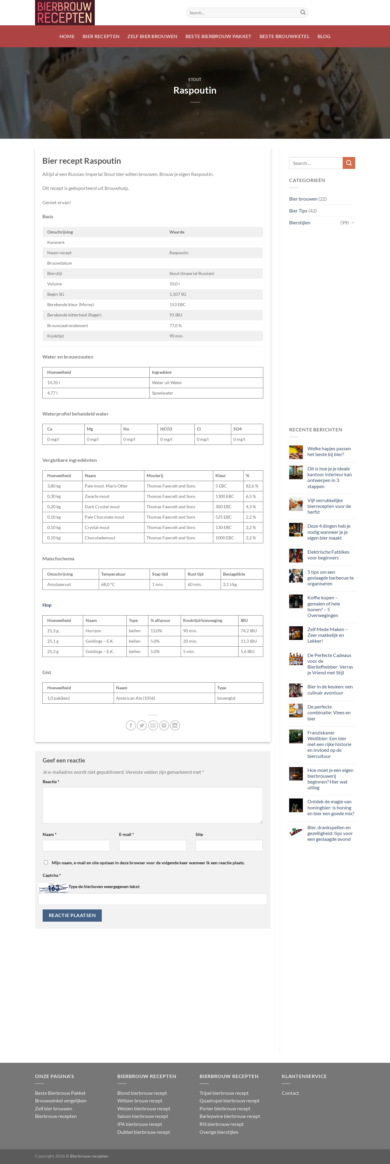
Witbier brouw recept (139, 1100)
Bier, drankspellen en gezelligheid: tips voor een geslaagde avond (330, 833)
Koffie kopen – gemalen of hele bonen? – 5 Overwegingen (323, 606)
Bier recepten (101, 36)
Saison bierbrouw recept (142, 1116)
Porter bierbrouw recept (225, 1108)
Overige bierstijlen (219, 1132)
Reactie (51, 781)
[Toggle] (352, 222)
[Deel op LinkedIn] (175, 725)
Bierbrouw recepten (56, 1116)
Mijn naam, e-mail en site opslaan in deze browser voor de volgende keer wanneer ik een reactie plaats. (148, 862)
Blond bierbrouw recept (142, 1093)
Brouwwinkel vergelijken (61, 1100)
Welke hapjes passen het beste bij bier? (329, 451)
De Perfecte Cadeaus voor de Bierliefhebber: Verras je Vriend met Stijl (330, 664)
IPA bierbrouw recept (139, 1124)
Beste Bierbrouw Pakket (219, 36)
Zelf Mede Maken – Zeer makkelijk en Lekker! (327, 635)
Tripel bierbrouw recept (224, 1093)
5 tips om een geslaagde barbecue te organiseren (330, 577)
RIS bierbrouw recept (222, 1124)
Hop (46, 605)
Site (199, 834)
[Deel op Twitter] (142, 725)
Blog (324, 36)
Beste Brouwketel (285, 36)
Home (67, 36)
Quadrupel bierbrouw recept (230, 1100)
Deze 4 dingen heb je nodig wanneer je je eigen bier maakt (328, 531)
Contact (290, 1093)
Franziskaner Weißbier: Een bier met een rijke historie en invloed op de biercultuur (329, 744)
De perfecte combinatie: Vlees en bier (328, 712)
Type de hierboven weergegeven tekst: (104, 886)
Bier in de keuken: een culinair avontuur (330, 689)
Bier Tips (298, 210)
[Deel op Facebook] (131, 725)
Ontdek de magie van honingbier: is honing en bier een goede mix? (330, 807)
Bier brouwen (303, 199)
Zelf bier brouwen (152, 36)
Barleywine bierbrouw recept (230, 1116)
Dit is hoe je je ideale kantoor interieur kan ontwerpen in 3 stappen (329, 477)
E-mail (126, 834)
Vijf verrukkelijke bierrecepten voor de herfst (329, 506)
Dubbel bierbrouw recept (143, 1132)
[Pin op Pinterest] (164, 725)
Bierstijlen (299, 222)
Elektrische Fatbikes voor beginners (328, 554)
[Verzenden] (303, 13)
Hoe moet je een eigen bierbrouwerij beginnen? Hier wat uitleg (330, 779)
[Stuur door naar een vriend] (153, 725)
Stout (195, 79)
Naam (50, 834)
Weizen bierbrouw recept (143, 1108)
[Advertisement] (322, 326)
